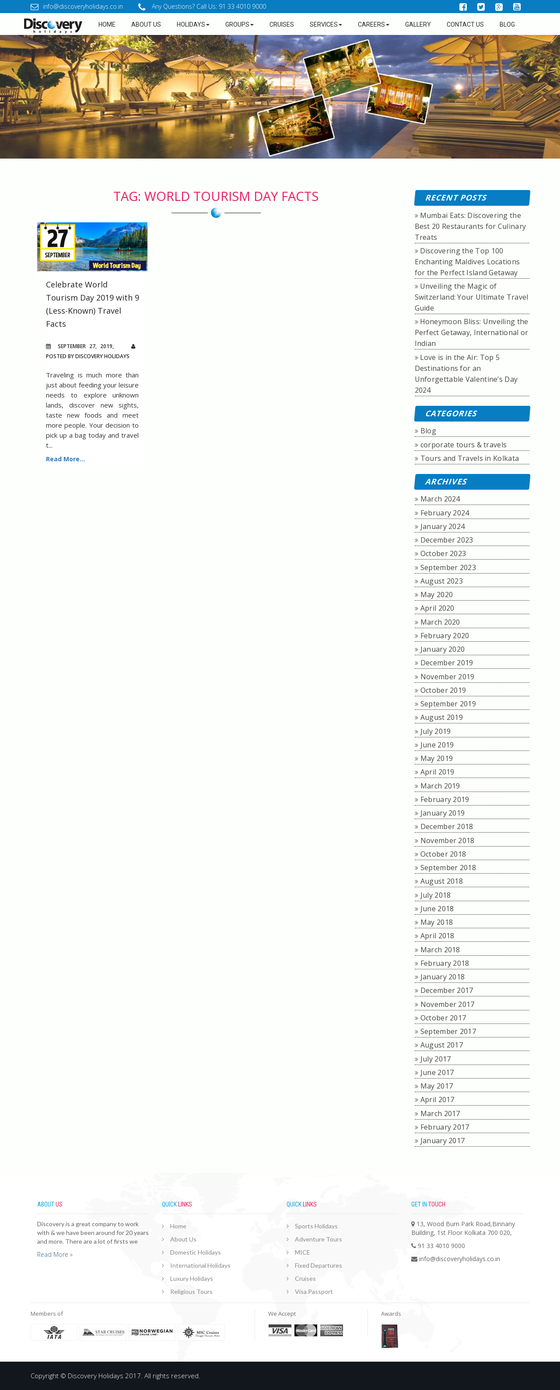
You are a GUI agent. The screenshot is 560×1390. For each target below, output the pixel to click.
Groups (239, 24)
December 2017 (446, 990)
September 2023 (448, 567)
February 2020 (444, 635)
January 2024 (442, 526)
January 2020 (442, 649)
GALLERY (418, 24)
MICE (302, 1252)
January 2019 (442, 813)
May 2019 (436, 758)
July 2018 (435, 895)
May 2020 (436, 594)
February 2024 (444, 513)
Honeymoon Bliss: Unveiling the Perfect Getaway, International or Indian (471, 332)
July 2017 (435, 1059)
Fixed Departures (318, 1265)
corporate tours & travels (463, 445)
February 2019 (444, 799)
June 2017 (437, 1072)
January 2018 (442, 977)
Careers (373, 24)
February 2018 (444, 963)
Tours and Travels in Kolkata (469, 458)
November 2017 (447, 1004)
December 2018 (446, 826)
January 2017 (442, 1140)
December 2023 (446, 540)
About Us (183, 1239)
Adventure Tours (318, 1239)
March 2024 (440, 499)
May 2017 (436, 1086)
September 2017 (448, 1031)
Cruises (282, 24)
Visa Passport (314, 1291)
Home (107, 24)
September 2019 (448, 704)
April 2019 (437, 772)
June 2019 (437, 745)
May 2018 (436, 922)
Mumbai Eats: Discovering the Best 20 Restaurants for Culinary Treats (470, 226)
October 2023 (443, 553)
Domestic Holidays (195, 1252)
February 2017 (444, 1127)
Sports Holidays (316, 1226)
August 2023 (441, 581)
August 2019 (441, 717)
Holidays (193, 24)
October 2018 (443, 854)
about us (146, 24)
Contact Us (465, 24)
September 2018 (448, 867)
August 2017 (441, 1045)
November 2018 (447, 840)
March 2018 (440, 949)
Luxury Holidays (191, 1278)
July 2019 (435, 731)
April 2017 (437, 1099)
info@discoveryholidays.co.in (77, 6)
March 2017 (440, 1113)
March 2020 (440, 622)
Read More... (65, 459)
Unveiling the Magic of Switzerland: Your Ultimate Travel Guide (471, 297)
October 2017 (443, 1018)
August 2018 (441, 881)
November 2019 (447, 676)
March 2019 (440, 786)
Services (326, 24)
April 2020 (437, 608)
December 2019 (446, 662)
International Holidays (200, 1265)
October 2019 (443, 690)
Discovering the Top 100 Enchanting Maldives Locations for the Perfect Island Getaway (467, 261)
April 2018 (437, 935)
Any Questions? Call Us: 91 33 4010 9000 (202, 6)
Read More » (55, 1254)
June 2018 (437, 908)
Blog (507, 24)
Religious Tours (191, 1291)
